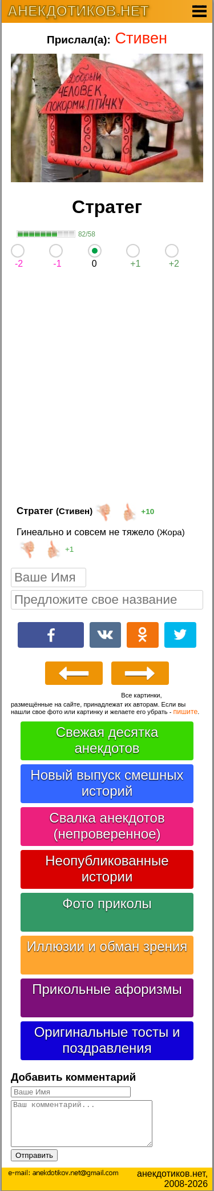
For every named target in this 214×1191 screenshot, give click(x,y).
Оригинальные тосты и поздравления (107, 1040)
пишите (185, 712)
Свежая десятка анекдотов (107, 740)
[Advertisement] (107, 389)
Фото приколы (106, 903)
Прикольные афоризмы (107, 989)
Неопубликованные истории (106, 868)
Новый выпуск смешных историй (106, 783)
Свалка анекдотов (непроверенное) (106, 825)
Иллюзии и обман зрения (107, 946)
